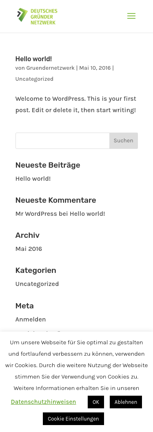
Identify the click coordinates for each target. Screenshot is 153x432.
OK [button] (96, 402)
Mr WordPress (36, 213)
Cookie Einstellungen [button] (73, 419)
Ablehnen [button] (126, 402)
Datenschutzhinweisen (43, 401)
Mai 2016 (29, 249)
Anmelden (31, 319)
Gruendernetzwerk (50, 67)
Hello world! (34, 59)
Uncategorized (35, 78)
